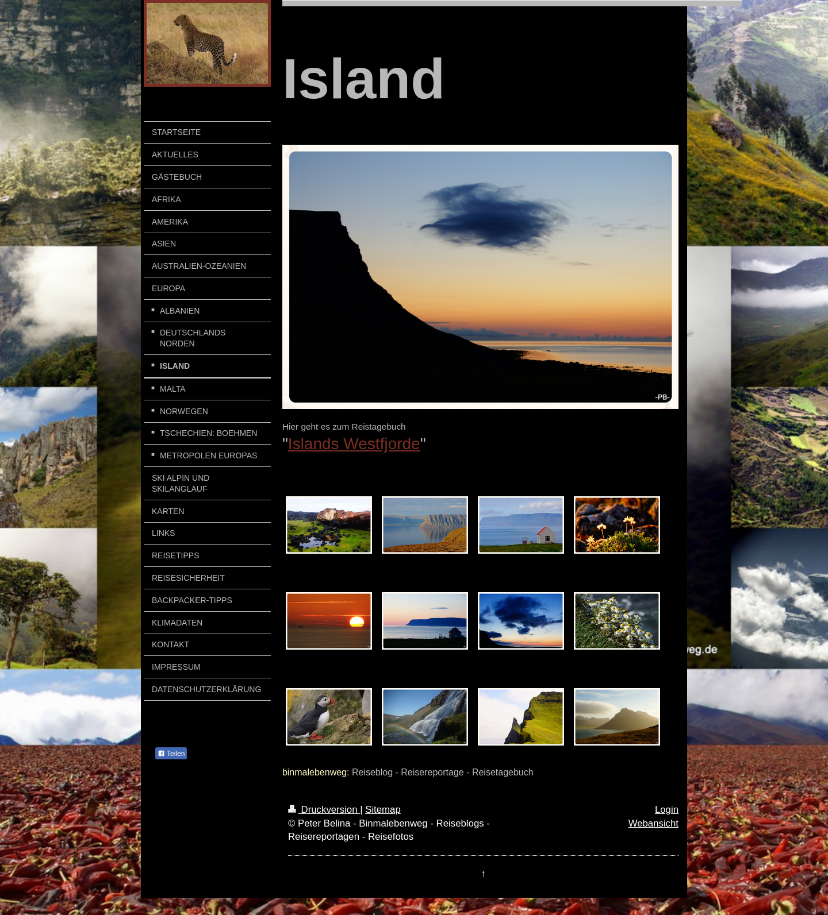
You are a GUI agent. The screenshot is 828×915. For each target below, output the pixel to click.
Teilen (171, 754)
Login (666, 809)
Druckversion (324, 809)
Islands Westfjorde (354, 444)
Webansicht (653, 823)
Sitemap (383, 809)
